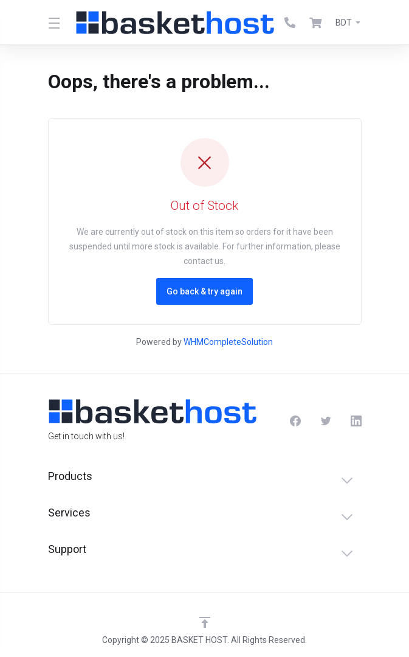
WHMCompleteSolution (228, 342)
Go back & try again (204, 291)
